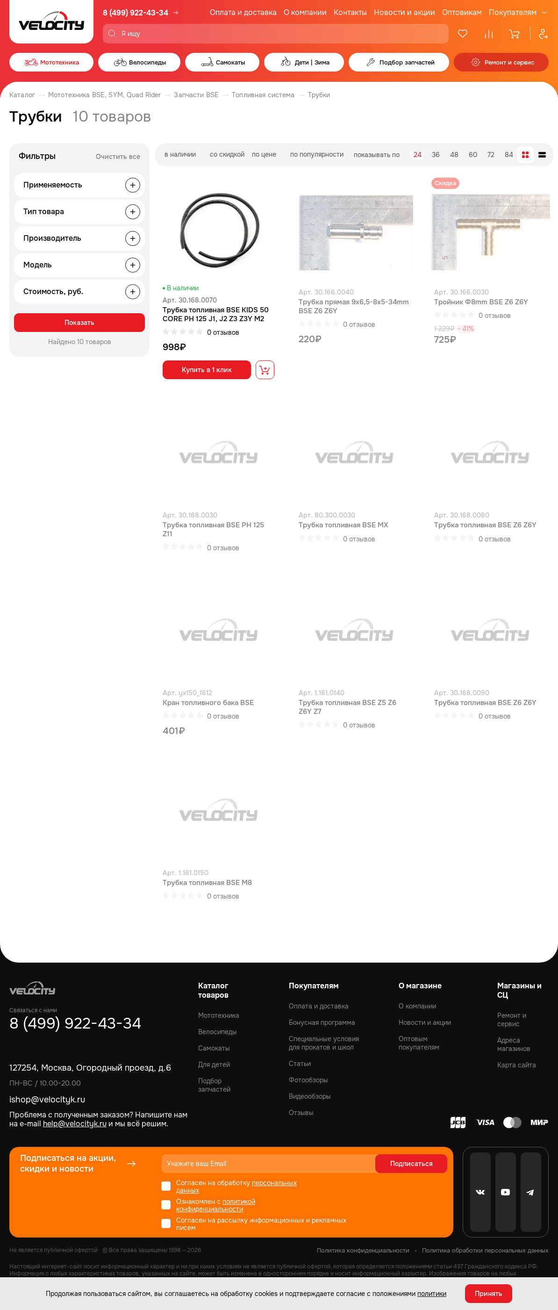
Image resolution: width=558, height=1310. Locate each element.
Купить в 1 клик (207, 370)
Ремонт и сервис (511, 1019)
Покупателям (513, 12)
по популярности (316, 154)
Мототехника (218, 1015)
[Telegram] (531, 1192)
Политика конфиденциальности (363, 1250)
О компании (305, 12)
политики (431, 1293)
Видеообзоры (310, 1096)
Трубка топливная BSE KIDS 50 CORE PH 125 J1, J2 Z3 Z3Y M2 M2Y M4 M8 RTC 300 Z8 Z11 (216, 315)
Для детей (214, 1064)
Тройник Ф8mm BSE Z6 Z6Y (481, 302)
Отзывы (301, 1112)
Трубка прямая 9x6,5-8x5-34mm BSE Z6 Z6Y (354, 307)
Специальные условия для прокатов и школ (324, 1043)
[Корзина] (515, 33)
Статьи (300, 1063)
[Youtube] (505, 1192)
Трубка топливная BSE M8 (207, 882)
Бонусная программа (322, 1022)
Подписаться (411, 1163)
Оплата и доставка (243, 12)
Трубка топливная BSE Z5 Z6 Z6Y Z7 (347, 707)
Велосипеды (217, 1032)
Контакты (350, 12)
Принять (488, 1293)
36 (436, 155)
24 (418, 155)
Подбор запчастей (214, 1085)
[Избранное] (462, 33)
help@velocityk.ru (75, 1124)
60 (473, 155)
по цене (264, 154)
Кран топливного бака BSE (208, 702)
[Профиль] (539, 33)
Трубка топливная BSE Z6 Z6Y (485, 525)
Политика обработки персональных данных (485, 1250)
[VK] (480, 1192)
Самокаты (214, 1048)
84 (509, 155)
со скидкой (227, 154)
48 (454, 155)
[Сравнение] (488, 33)
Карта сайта (516, 1065)
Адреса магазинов (513, 1044)
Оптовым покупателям (419, 1043)
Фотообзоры (308, 1080)
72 (490, 155)
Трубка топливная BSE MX (343, 525)
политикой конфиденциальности (215, 1205)
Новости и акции (404, 12)
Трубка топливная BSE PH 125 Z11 (213, 530)
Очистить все (118, 156)
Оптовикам (462, 12)
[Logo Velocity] (51, 21)
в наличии (180, 154)
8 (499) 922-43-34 (135, 13)
